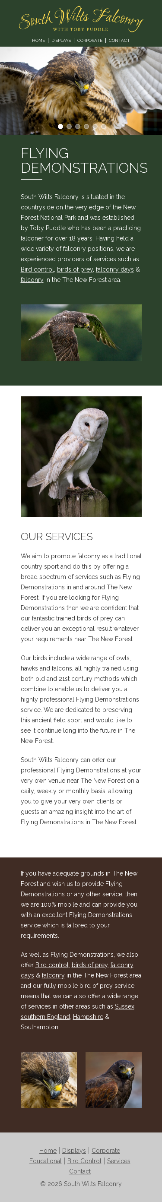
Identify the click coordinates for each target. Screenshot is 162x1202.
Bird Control (84, 1161)
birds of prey (75, 269)
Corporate (89, 40)
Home (38, 40)
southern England (45, 1016)
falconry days (115, 269)
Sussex (124, 1006)
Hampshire (88, 1016)
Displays (61, 40)
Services (118, 1161)
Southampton (39, 1027)
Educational (45, 1161)
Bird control (37, 269)
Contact (119, 40)
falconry (32, 279)
